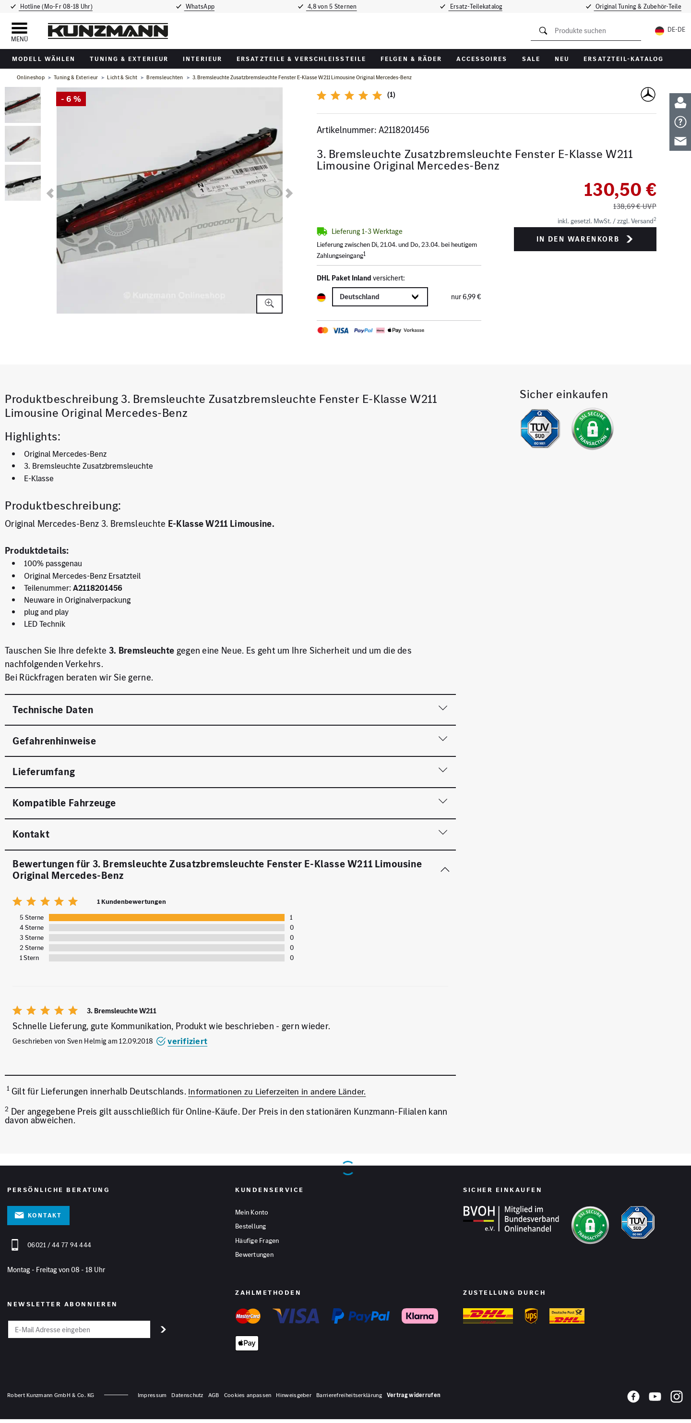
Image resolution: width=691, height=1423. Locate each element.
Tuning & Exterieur (129, 58)
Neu (562, 58)
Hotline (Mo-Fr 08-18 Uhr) (53, 6)
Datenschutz (187, 1398)
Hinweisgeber (293, 1398)
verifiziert (181, 1041)
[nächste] (289, 193)
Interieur (202, 58)
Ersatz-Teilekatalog (478, 6)
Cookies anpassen (248, 1398)
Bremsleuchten (164, 77)
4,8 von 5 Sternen (333, 6)
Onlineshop (31, 77)
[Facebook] (633, 1402)
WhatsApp (198, 6)
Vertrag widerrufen (414, 1398)
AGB (213, 1398)
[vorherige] (50, 193)
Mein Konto (252, 1213)
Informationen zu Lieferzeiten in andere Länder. (281, 1091)
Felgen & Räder (411, 58)
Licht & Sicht (122, 77)
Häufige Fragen (257, 1243)
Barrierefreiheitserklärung (349, 1398)
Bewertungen (254, 1258)
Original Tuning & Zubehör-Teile (640, 6)
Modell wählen (43, 58)
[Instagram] (676, 1402)
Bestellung (250, 1228)
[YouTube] (655, 1402)
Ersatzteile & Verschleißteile (301, 58)
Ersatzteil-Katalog (624, 58)
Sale (531, 58)
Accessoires (481, 58)
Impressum (152, 1398)
